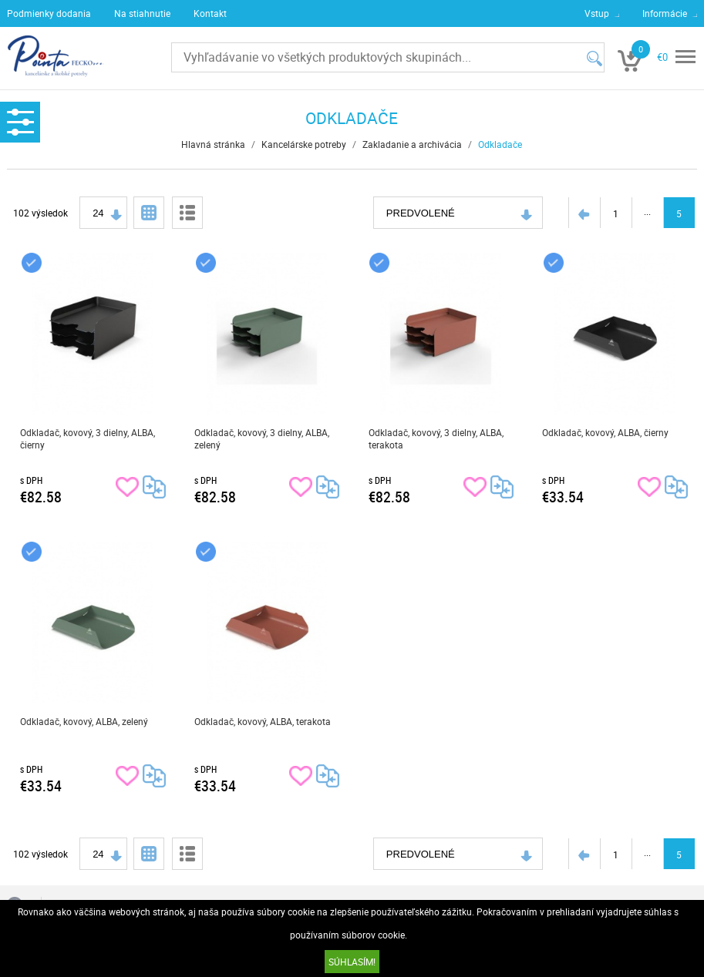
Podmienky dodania (49, 13)
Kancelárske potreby (303, 144)
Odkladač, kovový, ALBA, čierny (605, 432)
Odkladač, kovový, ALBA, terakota (262, 721)
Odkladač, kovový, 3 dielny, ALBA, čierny (87, 438)
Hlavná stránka (213, 144)
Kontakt (210, 13)
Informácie (664, 13)
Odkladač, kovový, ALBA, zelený (84, 721)
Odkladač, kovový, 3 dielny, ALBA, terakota (436, 438)
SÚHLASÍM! (352, 961)
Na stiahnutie (142, 13)
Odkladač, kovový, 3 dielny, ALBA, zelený (261, 438)
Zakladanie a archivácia (412, 144)
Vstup (596, 13)
